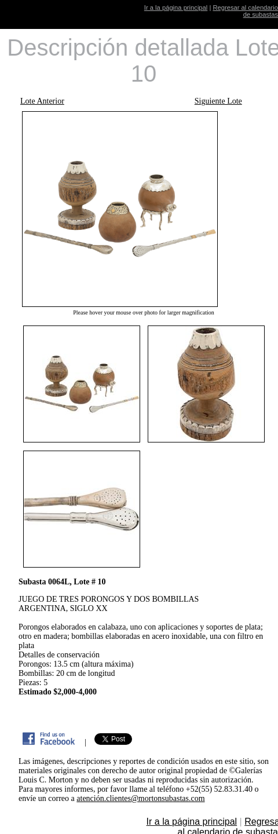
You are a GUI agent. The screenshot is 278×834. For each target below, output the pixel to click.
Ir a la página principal (175, 7)
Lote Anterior (42, 101)
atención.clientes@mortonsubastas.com (140, 798)
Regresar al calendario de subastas (245, 11)
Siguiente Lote (218, 101)
